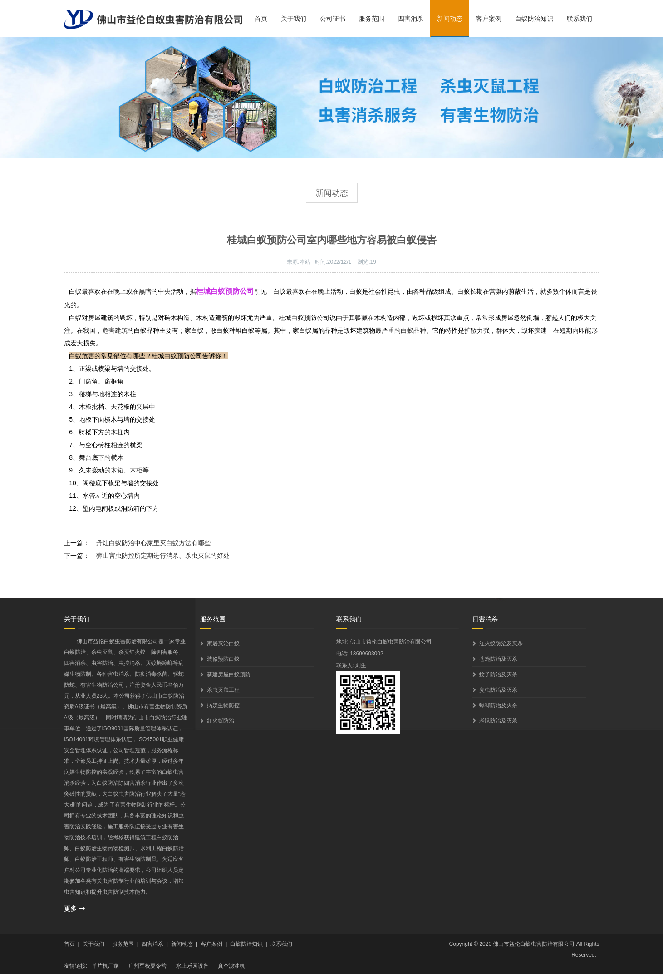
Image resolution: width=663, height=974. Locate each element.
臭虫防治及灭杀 (498, 690)
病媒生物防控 (223, 705)
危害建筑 (115, 330)
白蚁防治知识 (534, 18)
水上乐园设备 (192, 966)
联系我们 (579, 18)
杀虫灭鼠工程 (223, 690)
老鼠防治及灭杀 (498, 721)
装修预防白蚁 (223, 659)
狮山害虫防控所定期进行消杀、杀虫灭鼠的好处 (163, 555)
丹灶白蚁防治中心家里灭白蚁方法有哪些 (153, 542)
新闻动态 (449, 18)
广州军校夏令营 (147, 966)
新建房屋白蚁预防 (228, 674)
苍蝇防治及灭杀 (498, 659)
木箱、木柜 (126, 470)
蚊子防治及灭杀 (498, 674)
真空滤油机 (231, 966)
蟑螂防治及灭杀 (498, 705)
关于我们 (293, 18)
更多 (70, 908)
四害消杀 (410, 18)
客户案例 (488, 18)
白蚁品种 (413, 330)
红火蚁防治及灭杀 (501, 643)
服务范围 (371, 18)
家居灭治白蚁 (223, 643)
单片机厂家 (105, 966)
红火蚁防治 (220, 721)
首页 (261, 18)
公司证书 (332, 18)
